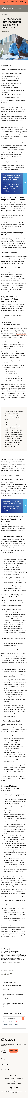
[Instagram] (17, 1088)
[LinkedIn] (11, 1088)
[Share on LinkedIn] (2, 974)
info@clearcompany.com (21, 1091)
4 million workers (5, 484)
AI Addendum (20, 1078)
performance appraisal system (15, 871)
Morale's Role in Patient (10, 76)
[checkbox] (14, 1024)
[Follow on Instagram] (8, 974)
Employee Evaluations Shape (12, 73)
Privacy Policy (18, 1075)
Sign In (19, 8)
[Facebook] (14, 1088)
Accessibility (9, 1075)
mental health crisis (18, 332)
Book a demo (13, 1050)
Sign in (4, 1050)
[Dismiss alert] (26, 2)
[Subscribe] (23, 1018)
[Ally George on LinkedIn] (10, 949)
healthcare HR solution (19, 893)
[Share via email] (11, 974)
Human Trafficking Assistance (14, 1083)
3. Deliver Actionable (11, 94)
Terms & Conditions (9, 1078)
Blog (4, 14)
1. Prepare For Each (10, 87)
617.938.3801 (14, 1092)
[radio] (5, 1024)
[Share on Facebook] (5, 974)
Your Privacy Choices (14, 1081)
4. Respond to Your (11, 97)
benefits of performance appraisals (10, 113)
